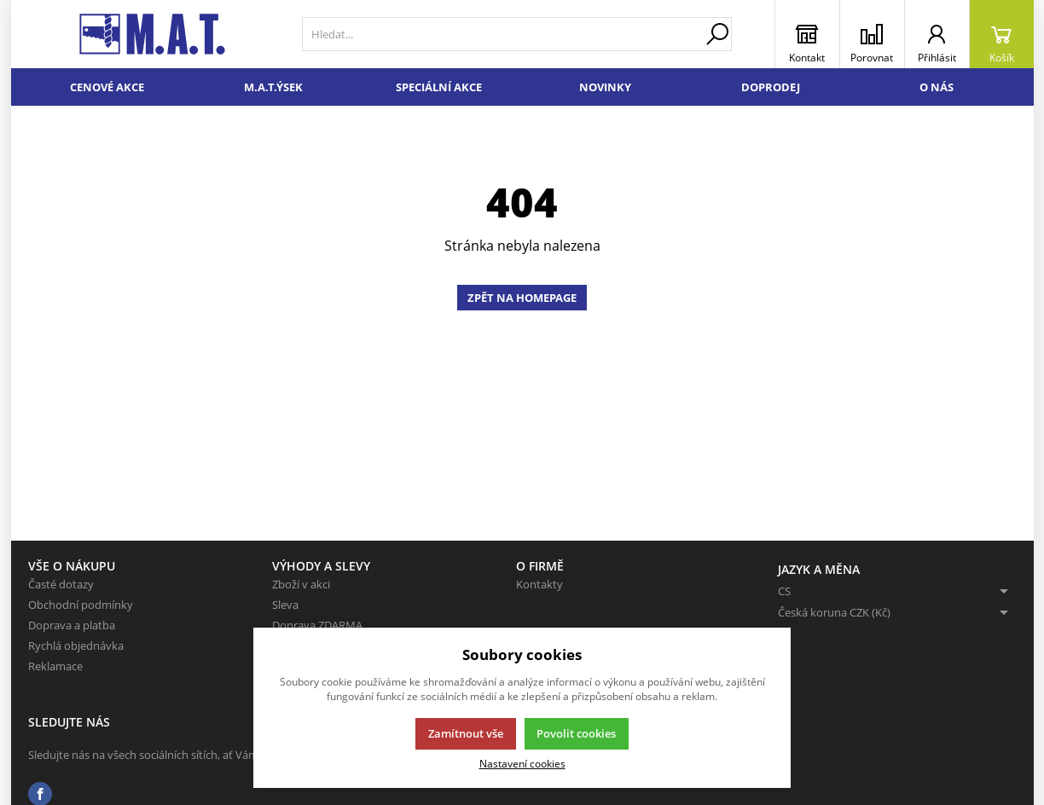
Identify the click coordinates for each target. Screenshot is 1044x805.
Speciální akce (439, 87)
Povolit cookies (576, 733)
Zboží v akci (301, 584)
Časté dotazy (61, 584)
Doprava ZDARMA (317, 625)
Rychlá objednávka (76, 645)
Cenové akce (107, 87)
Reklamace (55, 666)
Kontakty (539, 584)
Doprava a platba (71, 625)
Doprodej (770, 87)
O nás (936, 87)
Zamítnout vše (465, 733)
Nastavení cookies (522, 763)
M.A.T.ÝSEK (273, 87)
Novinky (605, 87)
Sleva (285, 604)
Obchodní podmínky (80, 604)
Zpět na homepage (522, 297)
